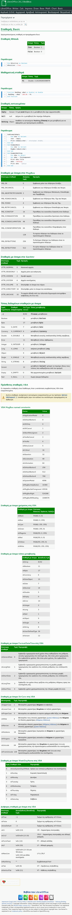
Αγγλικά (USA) (8, 12)
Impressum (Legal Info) (9, 901)
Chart (54, 8)
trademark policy (17, 911)
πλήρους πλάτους (42, 719)
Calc (22, 8)
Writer (15, 8)
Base (42, 8)
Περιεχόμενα (6, 17)
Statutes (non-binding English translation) (40, 901)
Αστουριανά (41, 12)
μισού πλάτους (52, 717)
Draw (36, 8)
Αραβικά (30, 12)
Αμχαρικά (20, 12)
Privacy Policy (22, 901)
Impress (28, 8)
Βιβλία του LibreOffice (36, 891)
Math (47, 8)
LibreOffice (6, 8)
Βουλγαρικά (53, 12)
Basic (60, 8)
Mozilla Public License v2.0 (22, 905)
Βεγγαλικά (65, 12)
